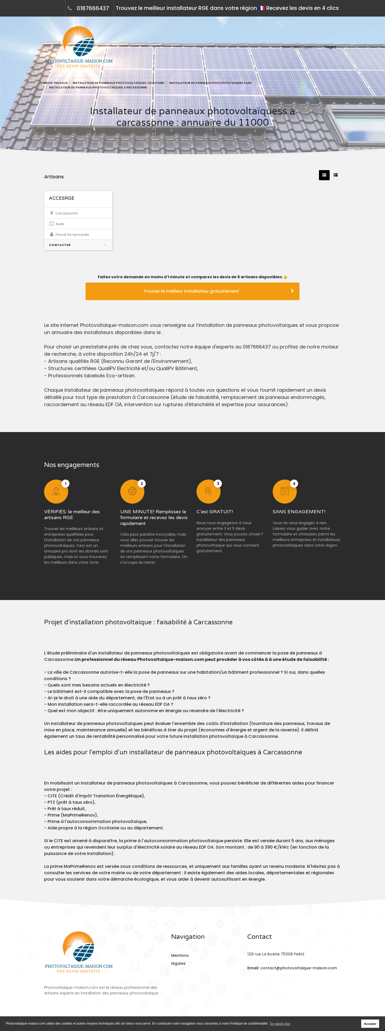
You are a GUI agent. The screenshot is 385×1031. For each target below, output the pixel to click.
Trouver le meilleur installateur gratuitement (218, 291)
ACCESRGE (61, 198)
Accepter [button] (370, 1023)
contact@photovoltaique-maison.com (298, 968)
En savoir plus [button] (280, 1024)
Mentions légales (298, 47)
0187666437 (93, 8)
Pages (330, 47)
